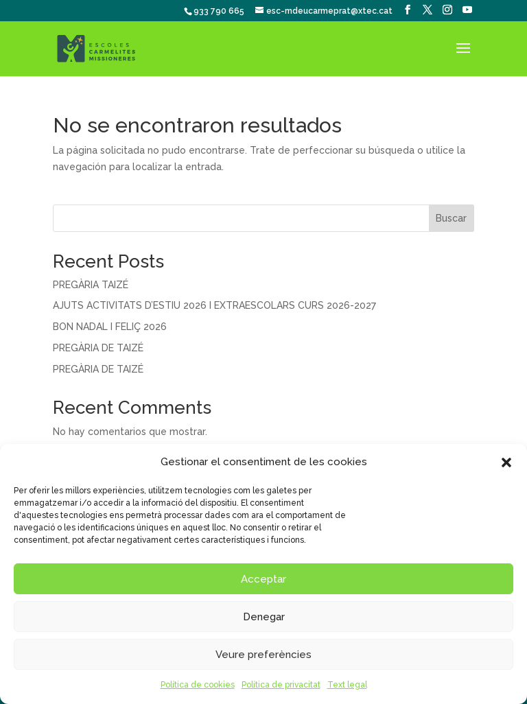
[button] (506, 462)
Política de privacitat (281, 685)
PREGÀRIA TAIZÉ (90, 284)
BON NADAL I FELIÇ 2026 (110, 326)
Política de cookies (198, 685)
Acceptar (263, 579)
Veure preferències (263, 654)
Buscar (451, 218)
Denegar (264, 617)
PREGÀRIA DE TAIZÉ (98, 347)
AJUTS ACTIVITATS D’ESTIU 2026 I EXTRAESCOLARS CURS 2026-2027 (214, 305)
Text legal (347, 685)
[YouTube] (467, 10)
